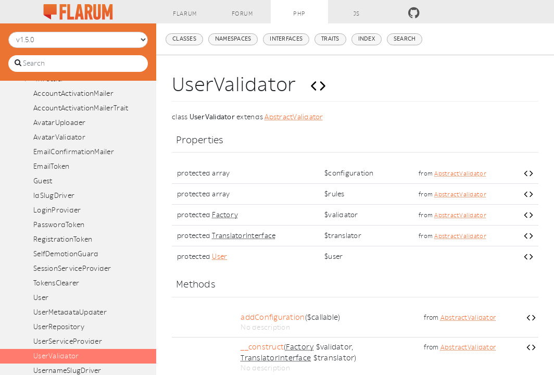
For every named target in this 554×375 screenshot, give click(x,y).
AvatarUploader (59, 123)
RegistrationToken (62, 239)
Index (366, 38)
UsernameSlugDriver (67, 370)
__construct (262, 347)
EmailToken (51, 166)
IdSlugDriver (53, 195)
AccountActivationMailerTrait (80, 108)
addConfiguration (273, 317)
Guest (42, 181)
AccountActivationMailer (73, 93)
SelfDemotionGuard (65, 254)
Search (405, 38)
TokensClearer (56, 283)
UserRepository (59, 327)
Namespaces (233, 38)
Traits (330, 38)
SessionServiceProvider (72, 268)
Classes (184, 38)
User (40, 298)
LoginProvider (57, 210)
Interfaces (286, 38)
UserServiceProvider (67, 341)
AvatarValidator (59, 137)
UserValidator (56, 356)
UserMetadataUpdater (70, 312)
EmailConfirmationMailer (73, 152)
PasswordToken (58, 225)
